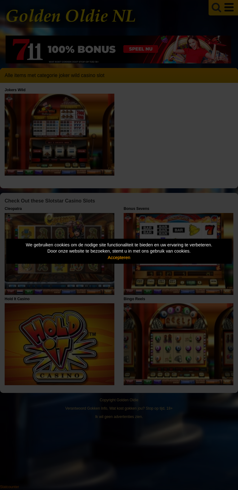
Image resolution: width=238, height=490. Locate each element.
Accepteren (119, 257)
